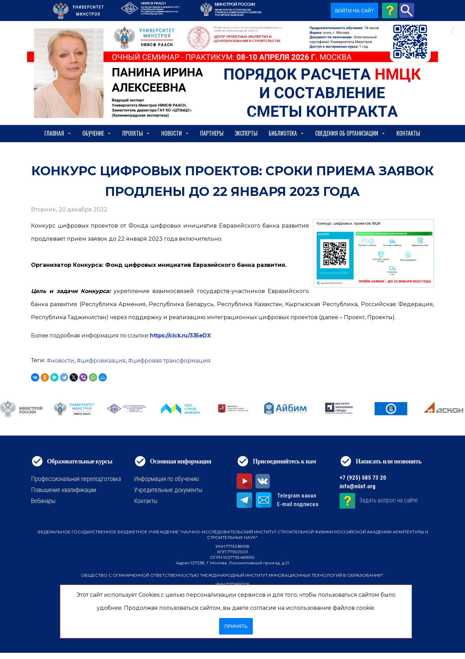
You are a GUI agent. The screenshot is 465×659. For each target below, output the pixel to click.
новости (62, 360)
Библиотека (286, 133)
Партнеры (212, 133)
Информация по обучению (166, 478)
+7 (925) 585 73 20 (363, 477)
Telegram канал (296, 495)
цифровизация (103, 360)
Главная (57, 133)
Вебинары (43, 500)
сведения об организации (350, 133)
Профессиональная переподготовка (76, 478)
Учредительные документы (168, 489)
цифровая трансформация (171, 360)
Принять (235, 626)
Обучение (96, 133)
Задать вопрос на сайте (388, 500)
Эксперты (246, 133)
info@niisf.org (357, 486)
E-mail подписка (297, 504)
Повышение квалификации (63, 489)
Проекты (136, 133)
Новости (175, 133)
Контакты (408, 133)
